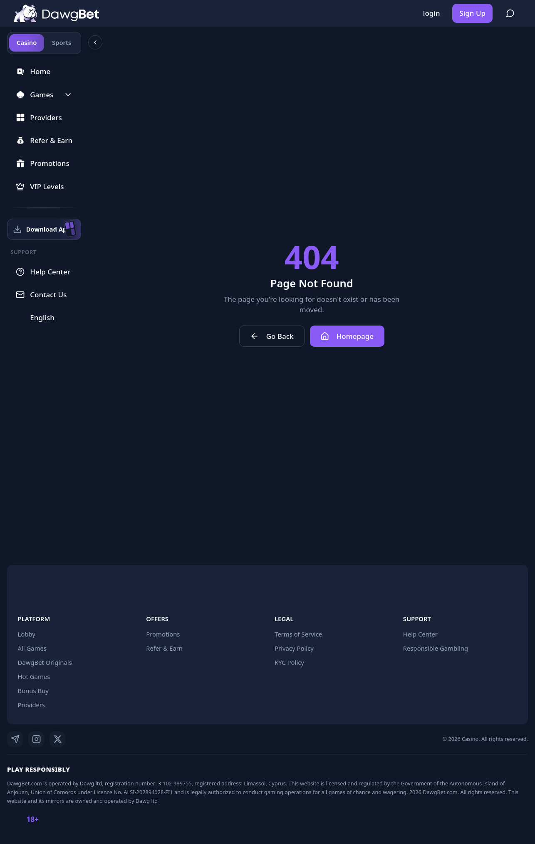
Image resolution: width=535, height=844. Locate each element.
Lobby (26, 634)
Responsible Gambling (435, 648)
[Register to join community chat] (510, 13)
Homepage (351, 336)
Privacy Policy (294, 648)
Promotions (163, 634)
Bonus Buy (33, 690)
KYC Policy (289, 662)
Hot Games (34, 676)
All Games (32, 648)
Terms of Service (298, 634)
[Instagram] (36, 739)
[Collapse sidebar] (103, 42)
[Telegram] (15, 739)
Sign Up (472, 13)
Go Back (275, 336)
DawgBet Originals (45, 662)
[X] (57, 739)
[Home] (56, 13)
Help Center (420, 634)
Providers (31, 705)
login (431, 13)
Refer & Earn (164, 648)
